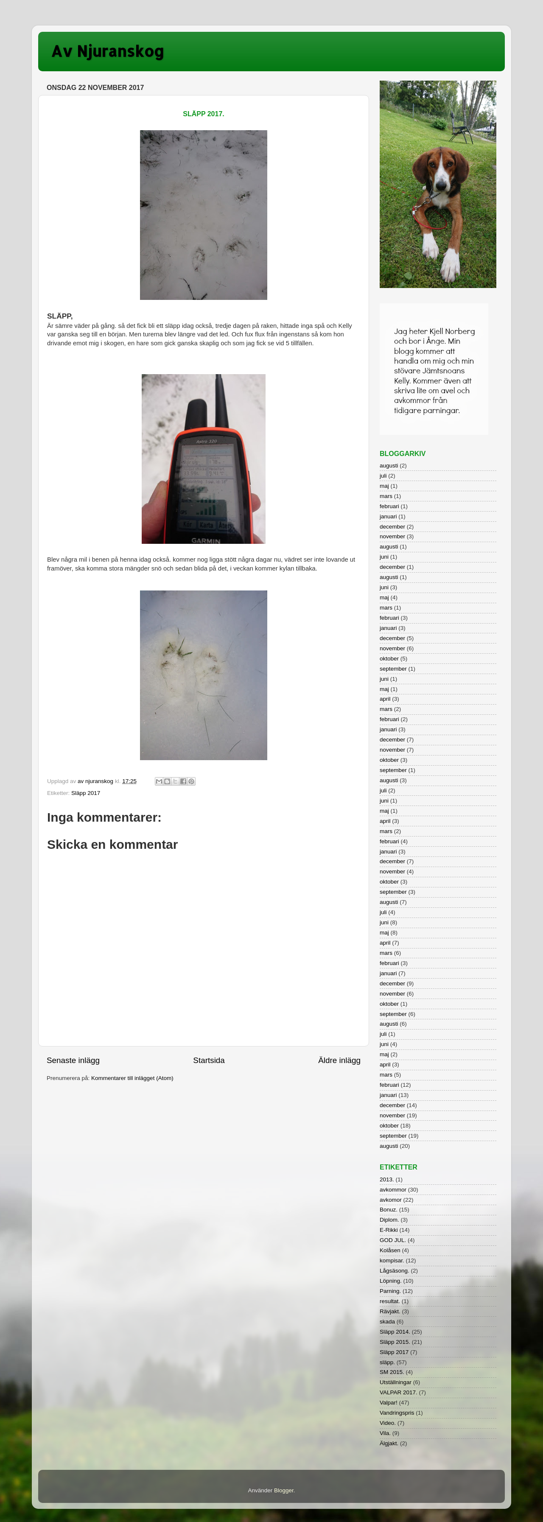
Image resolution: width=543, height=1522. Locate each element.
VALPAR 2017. (398, 1392)
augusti (389, 465)
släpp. (387, 1362)
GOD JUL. (393, 1240)
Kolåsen (390, 1250)
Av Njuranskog (107, 51)
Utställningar (395, 1382)
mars (386, 496)
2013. (387, 1179)
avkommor (393, 1189)
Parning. (390, 1291)
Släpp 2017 (85, 793)
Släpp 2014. (395, 1332)
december (392, 526)
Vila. (385, 1433)
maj (384, 486)
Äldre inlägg (339, 1060)
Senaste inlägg (73, 1060)
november (392, 536)
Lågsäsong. (394, 1270)
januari (388, 516)
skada (387, 1321)
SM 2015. (392, 1372)
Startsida (209, 1060)
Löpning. (391, 1281)
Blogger (284, 1490)
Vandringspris (397, 1413)
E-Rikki (389, 1230)
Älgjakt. (389, 1443)
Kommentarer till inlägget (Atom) (132, 1078)
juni (384, 557)
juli (383, 476)
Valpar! (388, 1402)
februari (389, 506)
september (393, 669)
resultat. (390, 1301)
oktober (389, 658)
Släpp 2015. (395, 1342)
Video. (388, 1423)
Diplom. (389, 1220)
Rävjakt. (390, 1311)
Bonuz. (388, 1209)
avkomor (391, 1200)
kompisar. (392, 1260)
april (385, 699)
